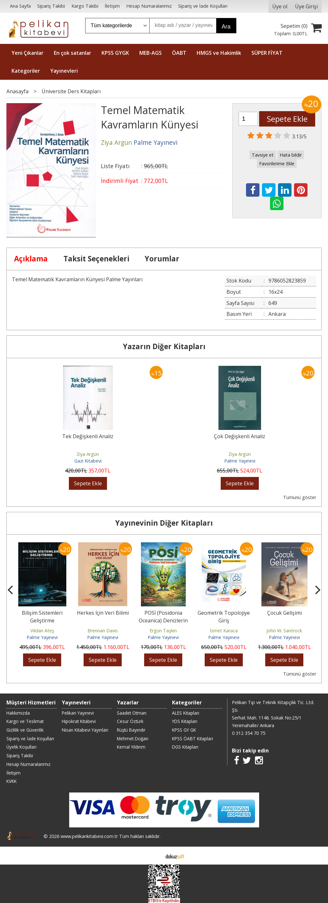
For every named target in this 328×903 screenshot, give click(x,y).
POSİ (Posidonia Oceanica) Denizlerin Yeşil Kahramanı (163, 620)
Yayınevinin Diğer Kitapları (164, 523)
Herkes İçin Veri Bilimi (103, 612)
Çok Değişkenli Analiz (239, 436)
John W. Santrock (284, 631)
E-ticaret (154, 855)
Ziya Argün (88, 454)
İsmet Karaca (224, 631)
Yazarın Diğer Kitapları (164, 346)
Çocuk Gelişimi (284, 612)
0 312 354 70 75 (248, 733)
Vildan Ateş (42, 631)
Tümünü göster (299, 497)
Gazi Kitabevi (88, 461)
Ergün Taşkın (163, 631)
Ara (226, 26)
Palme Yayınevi (239, 461)
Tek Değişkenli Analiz (87, 436)
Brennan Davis (102, 631)
